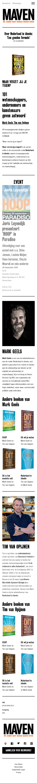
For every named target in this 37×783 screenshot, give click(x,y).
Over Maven (18, 764)
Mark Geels (8, 122)
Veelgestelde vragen (18, 770)
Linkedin (31, 743)
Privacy (18, 772)
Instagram (25, 743)
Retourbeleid (18, 767)
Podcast (5, 743)
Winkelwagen (17, 3)
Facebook (12, 743)
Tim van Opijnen (21, 122)
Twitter (18, 743)
